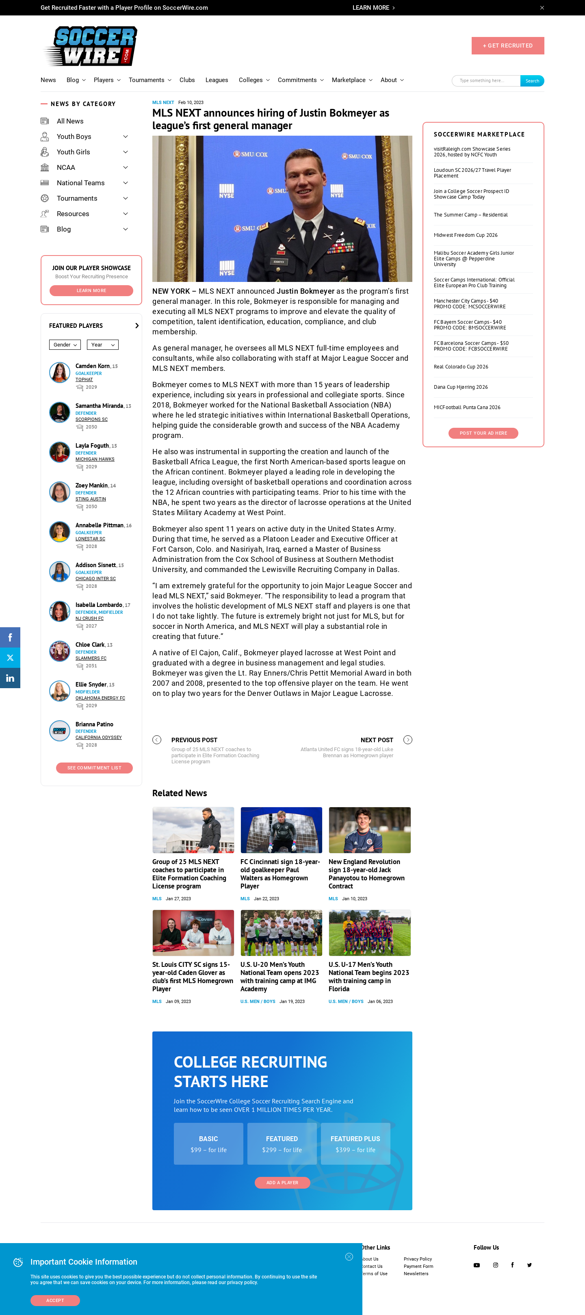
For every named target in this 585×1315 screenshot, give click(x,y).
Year (96, 345)
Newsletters (416, 1273)
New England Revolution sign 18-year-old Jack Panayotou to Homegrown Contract (367, 873)
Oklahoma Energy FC (100, 698)
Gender (62, 345)
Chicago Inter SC (96, 578)
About (389, 80)
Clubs (187, 80)
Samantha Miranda (100, 405)
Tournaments (147, 80)
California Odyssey (99, 737)
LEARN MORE (371, 7)
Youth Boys (66, 136)
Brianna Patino (94, 724)
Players (104, 80)
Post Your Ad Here (483, 433)
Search (533, 81)
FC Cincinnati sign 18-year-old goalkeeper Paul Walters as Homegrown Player (280, 873)
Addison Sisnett (96, 565)
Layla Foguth (93, 445)
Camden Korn (93, 366)
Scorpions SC (92, 419)
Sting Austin (91, 499)
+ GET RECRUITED (508, 45)
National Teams (73, 183)
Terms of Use (374, 1273)
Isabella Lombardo (100, 605)
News (48, 80)
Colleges (251, 80)
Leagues (217, 80)
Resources (65, 214)
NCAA (58, 167)
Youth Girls (65, 152)
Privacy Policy (418, 1259)
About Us (369, 1259)
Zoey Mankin (92, 485)
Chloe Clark (91, 644)
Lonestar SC (90, 539)
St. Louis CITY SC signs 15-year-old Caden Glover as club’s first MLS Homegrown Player (192, 976)
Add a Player (282, 1182)
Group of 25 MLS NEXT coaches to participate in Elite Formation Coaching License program (189, 873)
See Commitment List (94, 768)
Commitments (297, 80)
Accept (55, 1300)
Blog (73, 80)
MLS (157, 898)
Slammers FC (91, 658)
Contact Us (371, 1266)
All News (62, 121)
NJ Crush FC (90, 618)
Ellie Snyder (92, 684)
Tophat (84, 379)
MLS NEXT (163, 102)
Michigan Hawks (95, 459)
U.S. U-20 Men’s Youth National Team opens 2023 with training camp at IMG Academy (279, 976)
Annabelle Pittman (100, 525)
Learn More (91, 290)
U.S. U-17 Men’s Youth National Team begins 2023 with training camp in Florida (369, 976)
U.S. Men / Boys (257, 1001)
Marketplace (349, 80)
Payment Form (418, 1266)
